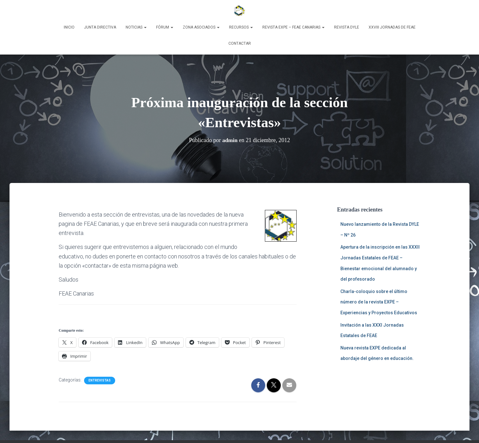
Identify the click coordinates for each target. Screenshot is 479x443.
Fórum (164, 27)
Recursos (241, 27)
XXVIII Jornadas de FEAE (392, 27)
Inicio (69, 27)
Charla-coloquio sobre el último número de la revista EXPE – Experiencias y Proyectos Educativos (378, 302)
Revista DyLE (346, 27)
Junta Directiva (100, 27)
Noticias (136, 27)
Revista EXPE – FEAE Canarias (293, 27)
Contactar (239, 43)
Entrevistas (100, 380)
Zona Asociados (201, 27)
